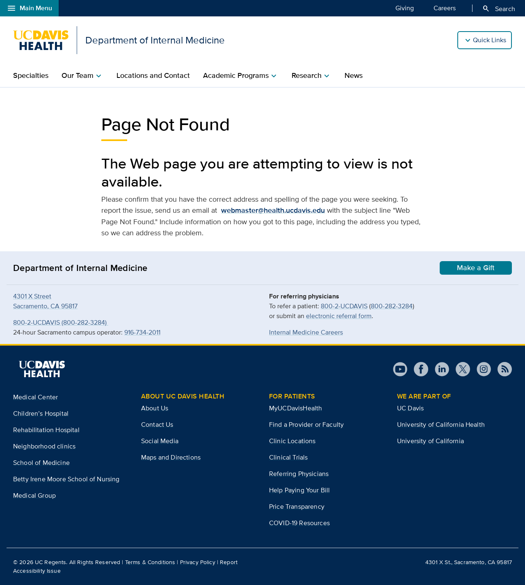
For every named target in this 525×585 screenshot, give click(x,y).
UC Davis (410, 408)
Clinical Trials (288, 457)
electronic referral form (339, 316)
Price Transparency (296, 506)
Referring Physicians (299, 473)
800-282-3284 (392, 306)
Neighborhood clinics (44, 446)
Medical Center (35, 397)
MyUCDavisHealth (295, 408)
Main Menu (29, 8)
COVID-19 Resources (299, 523)
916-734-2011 (142, 332)
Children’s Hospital (40, 413)
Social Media (159, 441)
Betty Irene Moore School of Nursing (66, 479)
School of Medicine (41, 462)
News (354, 75)
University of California (430, 441)
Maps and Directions (171, 457)
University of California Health (441, 424)
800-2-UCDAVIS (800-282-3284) (60, 322)
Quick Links (489, 40)
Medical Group (34, 495)
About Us (154, 408)
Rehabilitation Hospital (46, 430)
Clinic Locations (292, 441)
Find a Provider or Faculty (306, 424)
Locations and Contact (153, 75)
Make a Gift (476, 267)
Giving (404, 8)
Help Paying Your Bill (299, 490)
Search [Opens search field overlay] (498, 9)
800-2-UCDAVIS (344, 306)
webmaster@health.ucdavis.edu (273, 210)
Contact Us (157, 424)
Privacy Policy (197, 562)
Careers (445, 8)
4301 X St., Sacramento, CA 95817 (468, 562)
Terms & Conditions (150, 562)
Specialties (30, 75)
